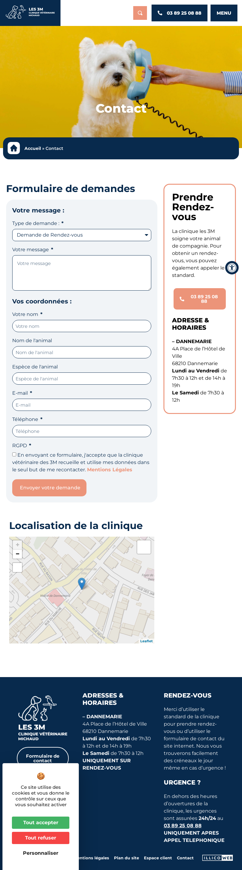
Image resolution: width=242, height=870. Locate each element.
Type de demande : (36, 223)
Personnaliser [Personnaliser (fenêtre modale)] (40, 853)
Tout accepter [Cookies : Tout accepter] (40, 822)
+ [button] (18, 545)
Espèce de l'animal (35, 367)
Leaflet (146, 641)
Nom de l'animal (32, 340)
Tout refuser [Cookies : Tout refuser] (40, 838)
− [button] (18, 554)
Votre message (31, 249)
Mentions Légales (109, 470)
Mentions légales (91, 857)
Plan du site (126, 857)
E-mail (20, 393)
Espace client (158, 857)
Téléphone (25, 419)
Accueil (32, 148)
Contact (185, 857)
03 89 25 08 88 (183, 825)
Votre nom (25, 314)
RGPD (20, 445)
